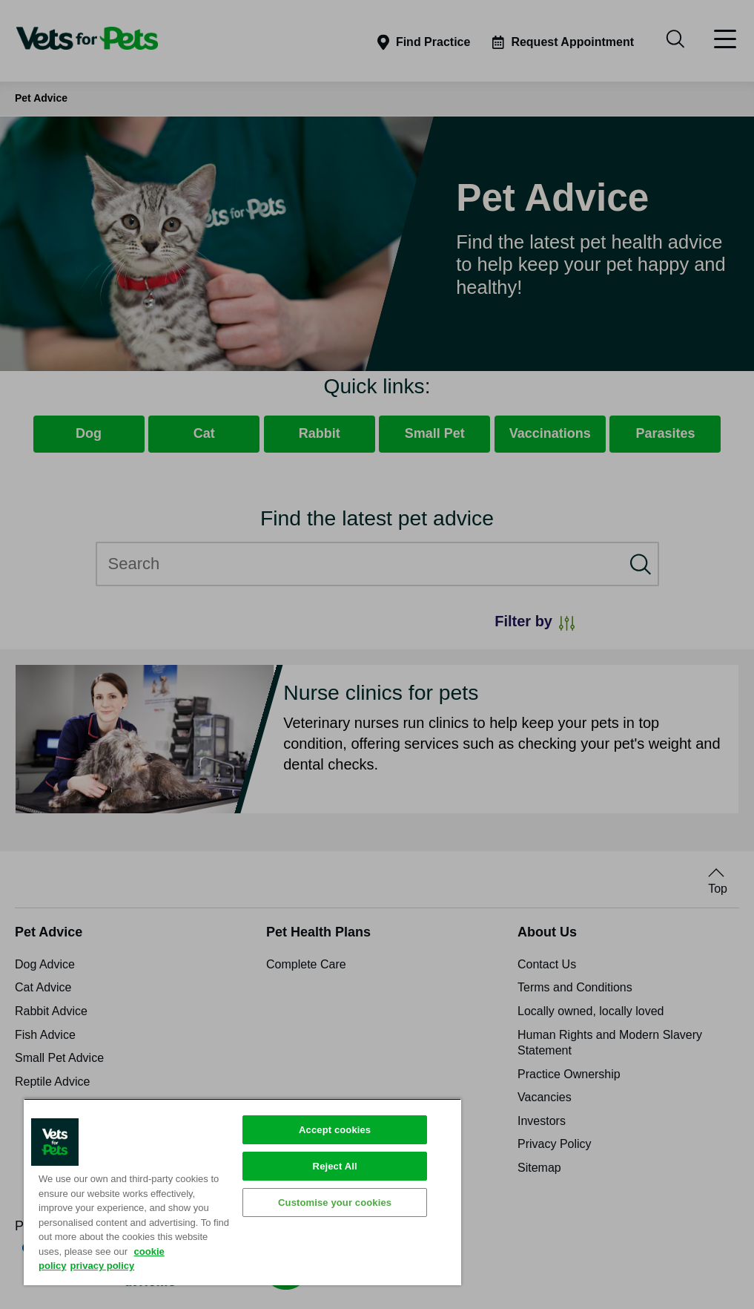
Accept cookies (335, 1129)
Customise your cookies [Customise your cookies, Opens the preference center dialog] (334, 1202)
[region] (242, 1191)
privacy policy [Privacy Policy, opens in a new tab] (102, 1265)
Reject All (335, 1166)
